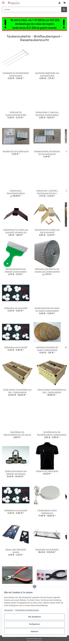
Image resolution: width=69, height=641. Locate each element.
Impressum (8, 610)
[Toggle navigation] (3, 1)
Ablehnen (34, 631)
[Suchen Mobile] (31, 9)
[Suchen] (64, 9)
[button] (59, 2)
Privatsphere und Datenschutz (27, 610)
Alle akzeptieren (34, 617)
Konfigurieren (34, 624)
